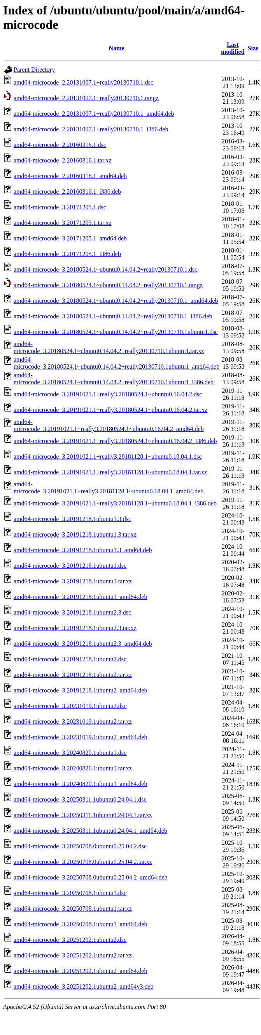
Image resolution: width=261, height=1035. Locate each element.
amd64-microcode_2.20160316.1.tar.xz (63, 160)
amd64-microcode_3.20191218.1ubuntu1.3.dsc (72, 519)
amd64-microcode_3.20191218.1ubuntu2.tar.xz (73, 674)
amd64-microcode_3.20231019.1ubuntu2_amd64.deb (80, 737)
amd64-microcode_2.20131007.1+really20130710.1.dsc (83, 82)
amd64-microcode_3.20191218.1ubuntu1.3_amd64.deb (83, 550)
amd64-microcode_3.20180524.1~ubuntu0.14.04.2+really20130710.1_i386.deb (113, 316)
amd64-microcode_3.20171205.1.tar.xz (63, 222)
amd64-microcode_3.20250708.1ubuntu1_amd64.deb (80, 924)
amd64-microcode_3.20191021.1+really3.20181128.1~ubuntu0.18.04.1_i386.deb (115, 503)
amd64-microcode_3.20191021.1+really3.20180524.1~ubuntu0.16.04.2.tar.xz (110, 409)
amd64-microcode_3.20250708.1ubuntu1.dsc (70, 893)
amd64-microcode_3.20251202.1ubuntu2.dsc (70, 939)
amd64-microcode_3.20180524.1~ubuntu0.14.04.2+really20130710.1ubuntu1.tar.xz (109, 347)
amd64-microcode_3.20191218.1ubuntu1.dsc (70, 565)
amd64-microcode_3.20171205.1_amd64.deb (70, 238)
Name (116, 48)
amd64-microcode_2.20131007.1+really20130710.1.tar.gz (86, 98)
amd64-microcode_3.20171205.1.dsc (60, 207)
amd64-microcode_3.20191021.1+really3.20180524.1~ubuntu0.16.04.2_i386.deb (115, 441)
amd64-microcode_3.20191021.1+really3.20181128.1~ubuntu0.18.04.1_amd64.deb (108, 488)
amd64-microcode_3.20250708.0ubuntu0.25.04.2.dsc (80, 846)
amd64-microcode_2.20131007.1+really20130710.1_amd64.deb (94, 113)
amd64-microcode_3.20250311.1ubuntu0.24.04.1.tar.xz (83, 815)
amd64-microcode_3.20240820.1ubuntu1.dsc (70, 752)
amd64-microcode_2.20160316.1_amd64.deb (70, 176)
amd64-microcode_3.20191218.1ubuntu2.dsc (70, 659)
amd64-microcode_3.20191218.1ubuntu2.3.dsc (72, 612)
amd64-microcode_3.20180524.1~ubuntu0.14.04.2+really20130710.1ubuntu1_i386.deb (114, 378)
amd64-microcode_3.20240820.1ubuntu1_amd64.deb (80, 784)
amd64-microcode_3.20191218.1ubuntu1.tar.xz (73, 581)
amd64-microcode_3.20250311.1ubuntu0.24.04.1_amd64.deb (90, 830)
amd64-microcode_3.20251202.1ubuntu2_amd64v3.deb (84, 986)
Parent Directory (34, 69)
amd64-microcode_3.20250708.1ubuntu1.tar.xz (73, 908)
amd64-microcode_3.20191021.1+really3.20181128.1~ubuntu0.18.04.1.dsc (108, 456)
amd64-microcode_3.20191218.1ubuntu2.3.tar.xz (75, 628)
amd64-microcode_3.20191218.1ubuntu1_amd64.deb (80, 596)
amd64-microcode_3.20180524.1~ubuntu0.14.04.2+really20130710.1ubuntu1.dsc (116, 332)
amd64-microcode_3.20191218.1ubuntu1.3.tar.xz (75, 534)
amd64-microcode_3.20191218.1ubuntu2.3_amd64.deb (83, 643)
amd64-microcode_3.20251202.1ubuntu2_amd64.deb (80, 971)
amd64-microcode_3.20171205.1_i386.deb (67, 254)
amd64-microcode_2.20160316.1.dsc (60, 144)
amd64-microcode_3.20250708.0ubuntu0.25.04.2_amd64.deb (91, 877)
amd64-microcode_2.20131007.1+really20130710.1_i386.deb (91, 129)
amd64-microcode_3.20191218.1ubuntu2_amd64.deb (80, 690)
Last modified (232, 48)
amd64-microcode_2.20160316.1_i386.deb (67, 191)
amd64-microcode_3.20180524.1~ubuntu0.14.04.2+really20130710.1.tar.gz (108, 285)
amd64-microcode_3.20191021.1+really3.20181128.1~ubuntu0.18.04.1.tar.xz (110, 472)
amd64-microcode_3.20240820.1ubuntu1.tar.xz (73, 768)
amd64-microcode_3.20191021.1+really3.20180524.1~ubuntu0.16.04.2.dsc (108, 394)
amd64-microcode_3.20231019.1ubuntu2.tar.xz (73, 721)
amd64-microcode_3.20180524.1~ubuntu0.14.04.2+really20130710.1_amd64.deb (116, 300)
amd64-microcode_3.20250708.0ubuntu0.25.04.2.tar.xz (83, 861)
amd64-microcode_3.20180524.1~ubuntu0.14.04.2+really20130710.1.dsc (105, 269)
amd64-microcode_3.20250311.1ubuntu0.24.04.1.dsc (80, 799)
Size (253, 48)
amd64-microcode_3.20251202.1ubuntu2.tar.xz (73, 955)
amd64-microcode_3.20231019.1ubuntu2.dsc (70, 706)
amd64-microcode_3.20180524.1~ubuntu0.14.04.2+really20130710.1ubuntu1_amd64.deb (116, 363)
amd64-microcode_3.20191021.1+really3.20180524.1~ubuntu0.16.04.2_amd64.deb (109, 425)
